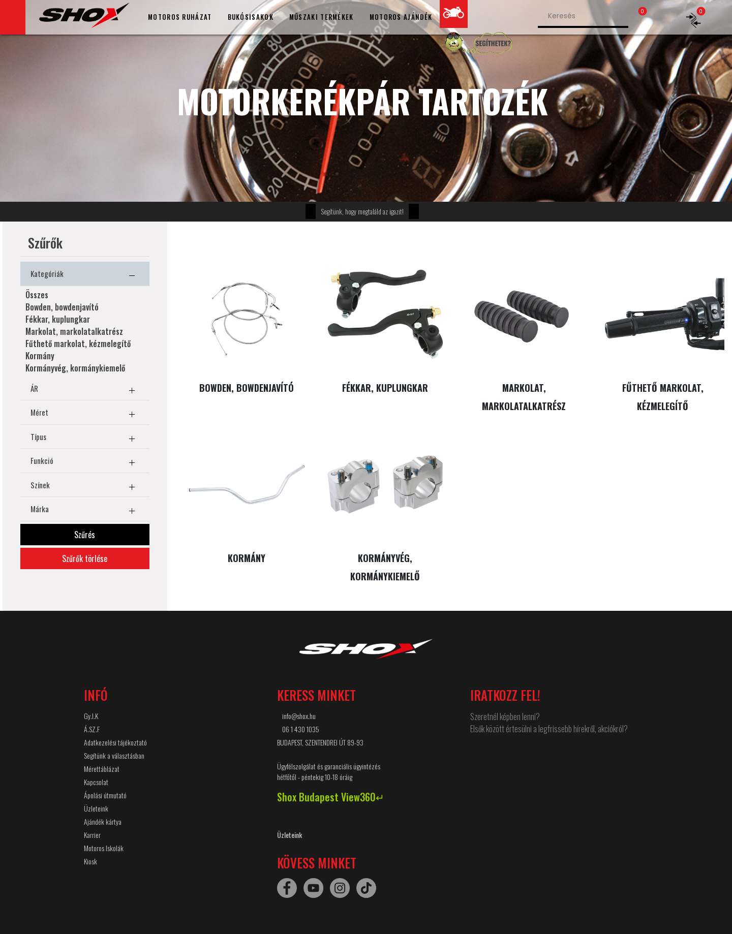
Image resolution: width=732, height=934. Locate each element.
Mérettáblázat (101, 768)
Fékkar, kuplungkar (57, 319)
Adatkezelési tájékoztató (115, 742)
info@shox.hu (299, 715)
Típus (84, 438)
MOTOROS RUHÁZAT (180, 17)
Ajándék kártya (102, 821)
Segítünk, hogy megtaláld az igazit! (362, 211)
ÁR (84, 390)
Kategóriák (84, 275)
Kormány (39, 356)
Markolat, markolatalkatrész (74, 331)
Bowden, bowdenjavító (62, 307)
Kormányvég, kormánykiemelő (75, 368)
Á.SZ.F (92, 729)
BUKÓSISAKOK (250, 17)
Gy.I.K (91, 715)
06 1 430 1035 (300, 729)
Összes (36, 295)
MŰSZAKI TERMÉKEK (321, 17)
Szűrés (84, 534)
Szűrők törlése (84, 558)
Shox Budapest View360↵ (330, 796)
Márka (84, 510)
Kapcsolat (96, 781)
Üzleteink (96, 808)
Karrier (92, 834)
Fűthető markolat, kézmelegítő (78, 343)
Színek (84, 486)
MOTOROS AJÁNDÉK (401, 17)
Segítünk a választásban (114, 755)
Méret (84, 414)
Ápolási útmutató (105, 795)
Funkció (84, 462)
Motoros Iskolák (104, 848)
